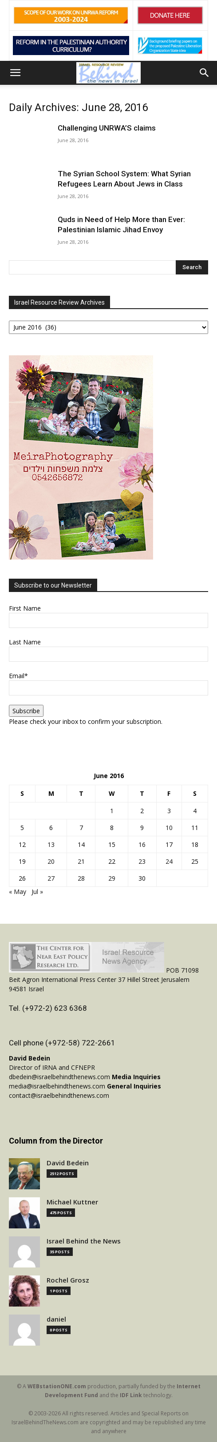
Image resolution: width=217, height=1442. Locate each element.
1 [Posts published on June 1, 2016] (112, 810)
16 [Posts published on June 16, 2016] (142, 844)
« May (17, 891)
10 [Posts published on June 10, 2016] (169, 827)
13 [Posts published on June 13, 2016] (51, 844)
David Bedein (68, 1163)
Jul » (37, 891)
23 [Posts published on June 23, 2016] (142, 861)
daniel (56, 1319)
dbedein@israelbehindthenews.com (59, 1077)
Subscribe (26, 711)
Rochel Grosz (68, 1280)
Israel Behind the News (84, 1241)
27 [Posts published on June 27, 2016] (51, 878)
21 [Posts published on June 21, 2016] (81, 861)
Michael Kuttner (72, 1202)
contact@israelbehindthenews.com (59, 1095)
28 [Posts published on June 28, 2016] (81, 878)
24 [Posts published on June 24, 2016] (169, 861)
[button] (15, 73)
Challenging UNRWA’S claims (107, 127)
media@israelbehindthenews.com (57, 1086)
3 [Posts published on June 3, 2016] (169, 810)
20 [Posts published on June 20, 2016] (51, 861)
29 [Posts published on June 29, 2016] (111, 878)
